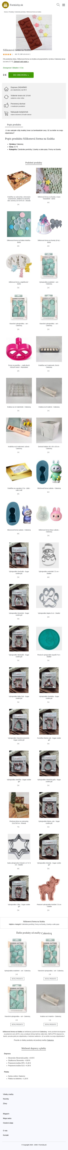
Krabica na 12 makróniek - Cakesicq (19, 407)
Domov (6, 12)
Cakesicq (58, 59)
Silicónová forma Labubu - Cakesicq (49, 488)
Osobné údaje (8, 1123)
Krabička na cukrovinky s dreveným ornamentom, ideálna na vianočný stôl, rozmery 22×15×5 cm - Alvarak (19, 198)
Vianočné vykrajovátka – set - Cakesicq (50, 970)
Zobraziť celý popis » (21, 62)
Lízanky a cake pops (52, 924)
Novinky (6, 1099)
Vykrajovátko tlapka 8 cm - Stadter (49, 613)
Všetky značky (8, 1094)
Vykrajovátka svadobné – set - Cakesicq (17, 970)
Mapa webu (7, 1118)
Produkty (11, 12)
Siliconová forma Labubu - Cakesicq (19, 530)
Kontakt (6, 1135)
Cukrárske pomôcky (20, 12)
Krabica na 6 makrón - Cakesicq (49, 407)
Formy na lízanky (40, 924)
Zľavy (5, 1103)
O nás (5, 1130)
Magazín (6, 1114)
